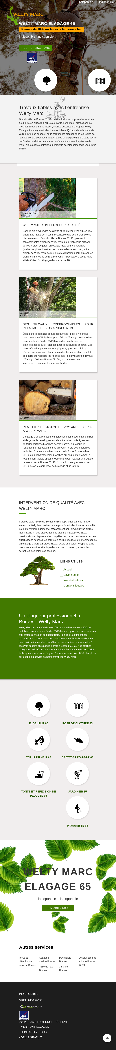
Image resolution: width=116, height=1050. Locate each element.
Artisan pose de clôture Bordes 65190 (87, 961)
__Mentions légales (72, 585)
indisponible (86, 2)
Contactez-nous (58, 908)
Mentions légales (35, 1026)
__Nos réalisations (71, 580)
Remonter (107, 1038)
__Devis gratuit (69, 574)
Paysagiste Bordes (65, 959)
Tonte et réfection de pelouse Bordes (27, 961)
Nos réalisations (36, 48)
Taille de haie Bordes (46, 968)
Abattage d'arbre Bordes (47, 959)
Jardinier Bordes (64, 968)
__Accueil (66, 569)
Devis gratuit (31, 1037)
